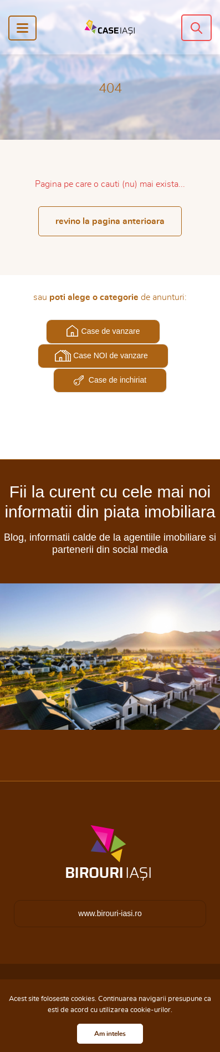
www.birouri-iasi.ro (109, 913)
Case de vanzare (110, 331)
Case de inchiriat (117, 379)
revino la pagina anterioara (110, 221)
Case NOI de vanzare (110, 355)
